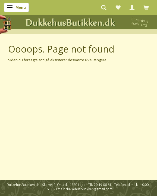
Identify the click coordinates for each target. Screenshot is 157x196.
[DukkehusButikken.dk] (78, 23)
